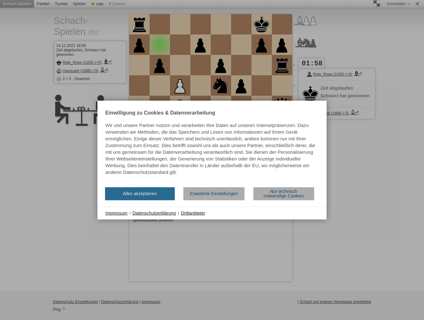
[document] (212, 146)
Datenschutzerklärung (154, 212)
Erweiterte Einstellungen (214, 193)
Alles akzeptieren (140, 193)
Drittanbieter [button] (193, 212)
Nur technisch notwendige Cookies (284, 193)
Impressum (116, 212)
